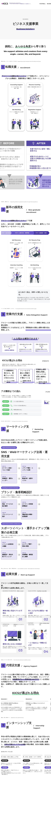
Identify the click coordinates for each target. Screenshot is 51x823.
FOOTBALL (42, 3)
